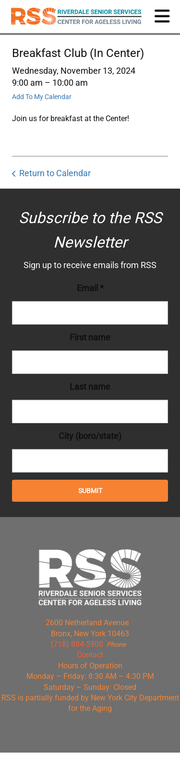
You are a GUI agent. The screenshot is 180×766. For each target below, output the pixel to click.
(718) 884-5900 (77, 644)
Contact (90, 654)
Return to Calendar (55, 173)
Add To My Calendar (42, 97)
